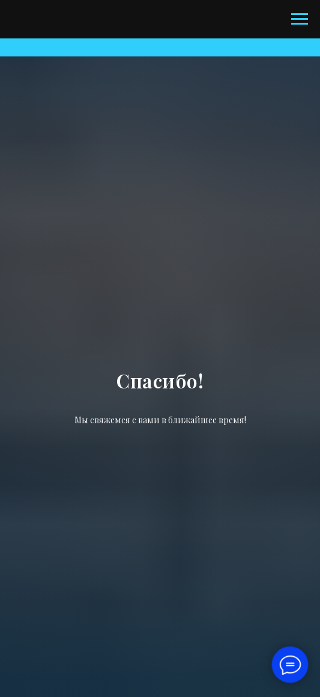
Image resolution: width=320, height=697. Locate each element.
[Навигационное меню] (299, 19)
